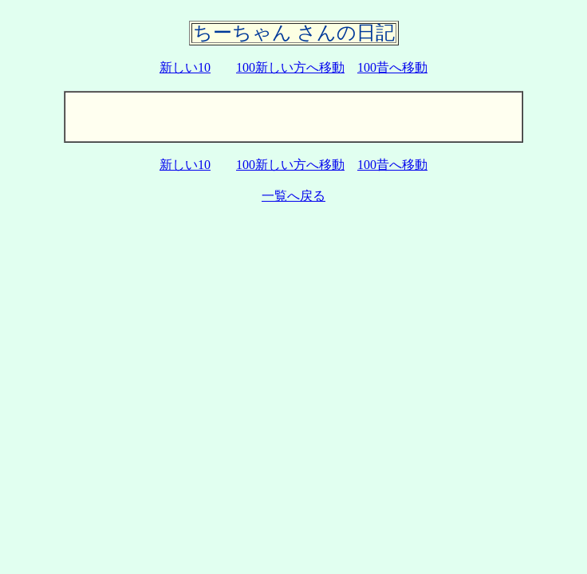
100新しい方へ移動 (290, 67)
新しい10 (185, 67)
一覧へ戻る (293, 195)
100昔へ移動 (392, 67)
